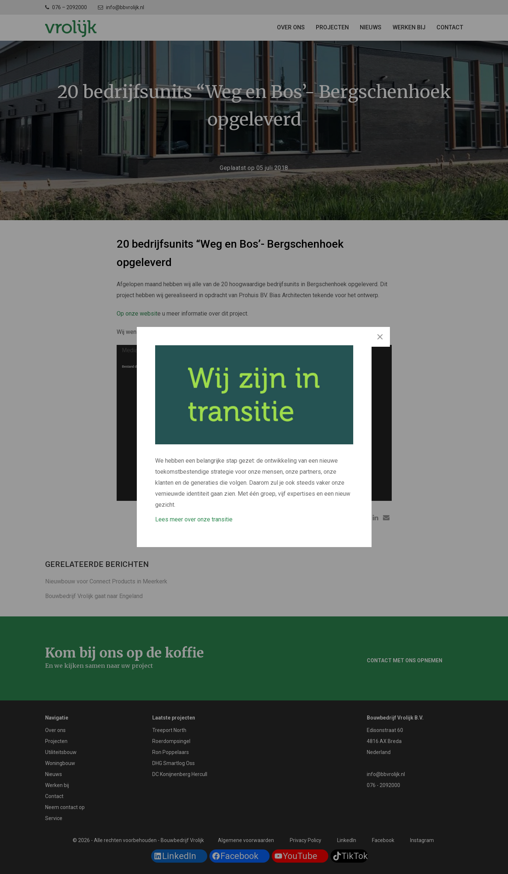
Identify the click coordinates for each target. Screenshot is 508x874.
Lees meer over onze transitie (194, 519)
